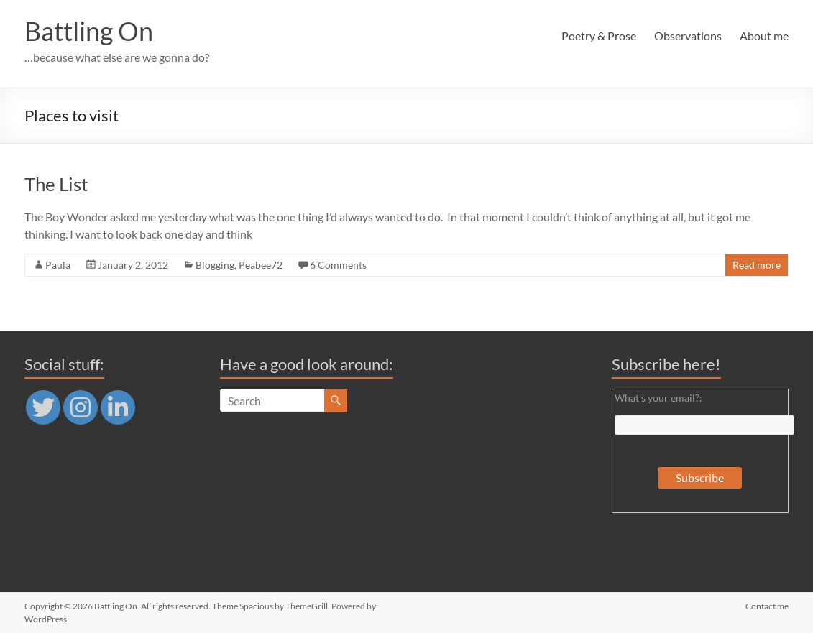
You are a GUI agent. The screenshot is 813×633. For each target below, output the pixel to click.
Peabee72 (261, 265)
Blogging (215, 265)
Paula (57, 265)
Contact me (767, 606)
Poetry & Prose (598, 35)
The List (56, 183)
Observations (688, 35)
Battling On (88, 31)
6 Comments (338, 265)
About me (764, 35)
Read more (756, 265)
